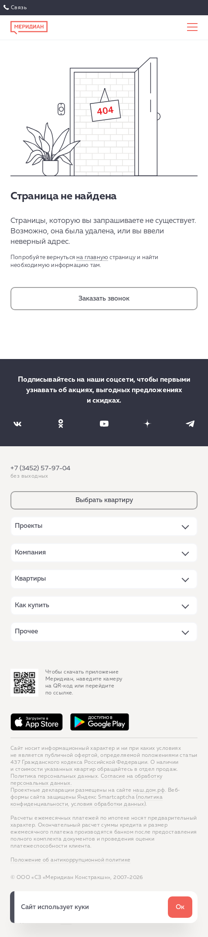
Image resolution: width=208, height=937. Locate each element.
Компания (30, 552)
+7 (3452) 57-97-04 (40, 468)
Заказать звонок (104, 298)
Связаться (15, 7)
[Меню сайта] (192, 27)
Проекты (28, 526)
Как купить (32, 605)
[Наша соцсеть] (17, 424)
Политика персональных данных (54, 776)
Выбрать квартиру (104, 500)
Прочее (26, 631)
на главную (92, 257)
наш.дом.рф (149, 790)
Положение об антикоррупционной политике (70, 860)
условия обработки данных (107, 804)
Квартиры (30, 578)
